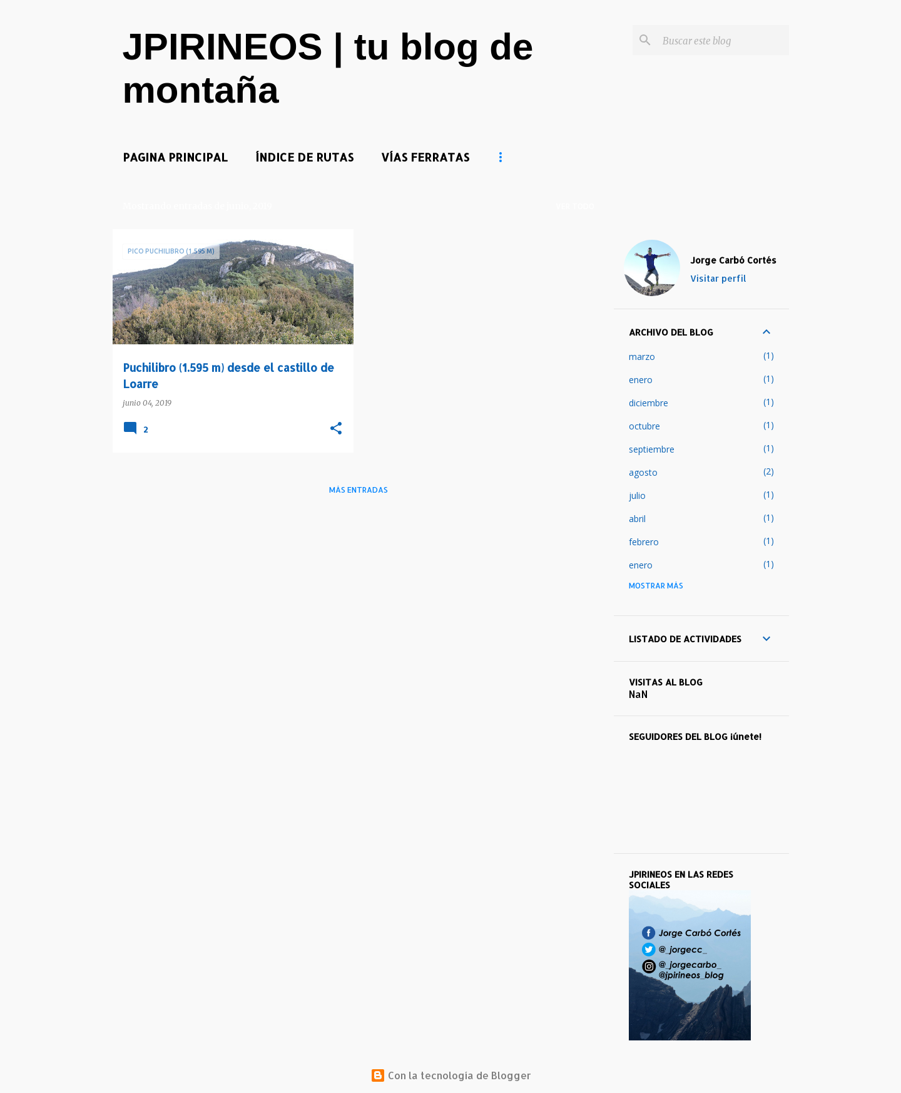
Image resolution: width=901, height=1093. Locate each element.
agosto (643, 472)
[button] (336, 429)
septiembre (651, 449)
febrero (644, 542)
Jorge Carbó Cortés (733, 260)
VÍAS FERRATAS (425, 157)
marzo (642, 356)
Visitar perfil (718, 278)
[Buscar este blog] (723, 40)
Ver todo (575, 206)
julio (637, 495)
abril (637, 519)
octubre (644, 426)
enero (641, 380)
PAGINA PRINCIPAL (175, 157)
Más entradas (358, 490)
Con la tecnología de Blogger (450, 1075)
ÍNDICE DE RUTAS (304, 157)
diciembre (648, 403)
